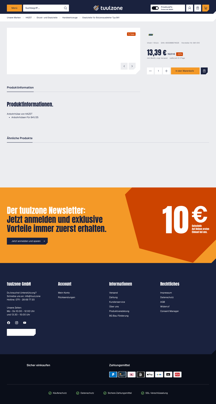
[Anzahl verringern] (150, 70)
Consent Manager (169, 311)
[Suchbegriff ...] (42, 8)
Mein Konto (64, 292)
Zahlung (113, 297)
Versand (164, 58)
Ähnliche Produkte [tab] (20, 138)
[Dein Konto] (189, 8)
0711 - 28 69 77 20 (25, 299)
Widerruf (164, 306)
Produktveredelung (119, 311)
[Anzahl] (158, 70)
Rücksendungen (66, 297)
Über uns (114, 306)
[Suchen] (65, 8)
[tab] (20, 87)
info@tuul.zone (32, 296)
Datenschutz (167, 297)
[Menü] (14, 8)
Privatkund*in (167, 8)
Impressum (166, 292)
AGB (162, 301)
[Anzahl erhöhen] (166, 70)
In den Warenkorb (185, 70)
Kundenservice (117, 301)
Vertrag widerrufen (21, 332)
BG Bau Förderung (119, 315)
